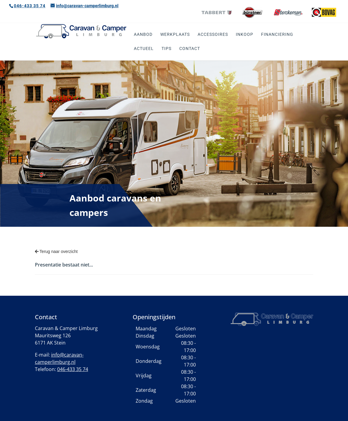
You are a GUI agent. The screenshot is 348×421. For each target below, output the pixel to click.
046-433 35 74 (29, 5)
